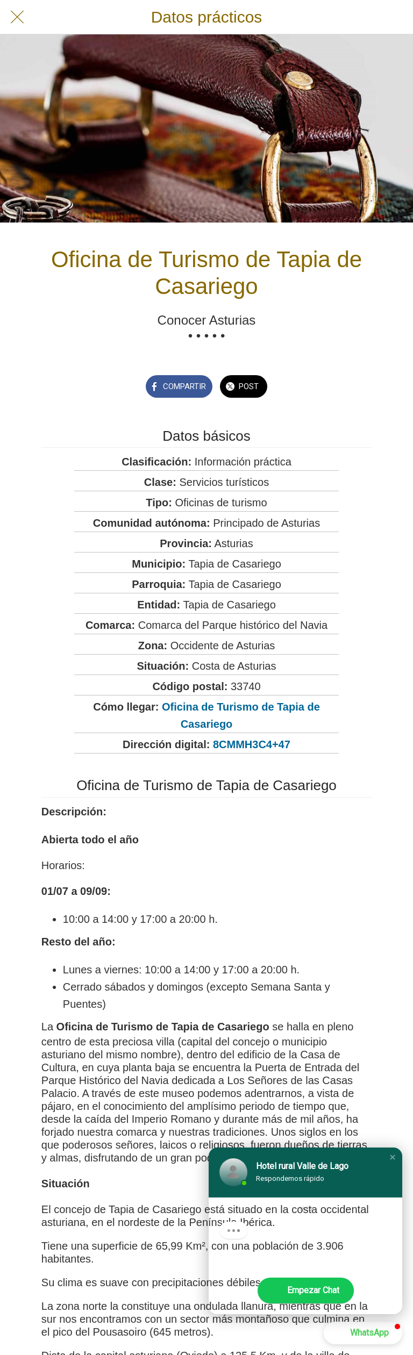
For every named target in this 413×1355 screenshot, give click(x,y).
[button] (392, 1157)
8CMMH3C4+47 (251, 744)
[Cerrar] (17, 17)
